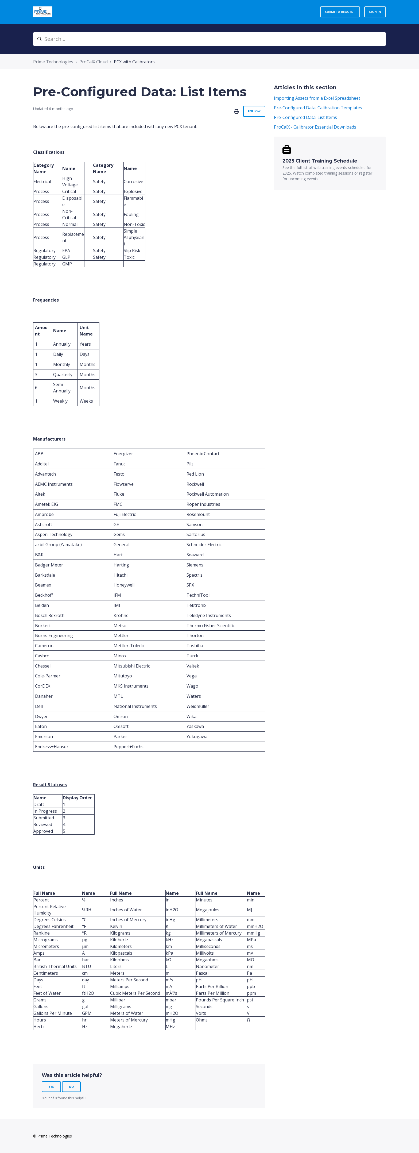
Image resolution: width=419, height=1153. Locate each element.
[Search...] (209, 39)
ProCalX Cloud (93, 62)
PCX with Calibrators (134, 62)
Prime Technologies (53, 62)
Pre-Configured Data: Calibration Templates (318, 108)
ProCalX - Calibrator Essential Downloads (315, 127)
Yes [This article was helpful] (51, 1087)
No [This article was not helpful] (71, 1087)
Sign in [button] (375, 12)
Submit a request (340, 12)
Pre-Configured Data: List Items (305, 117)
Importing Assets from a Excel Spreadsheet (317, 98)
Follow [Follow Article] (254, 111)
